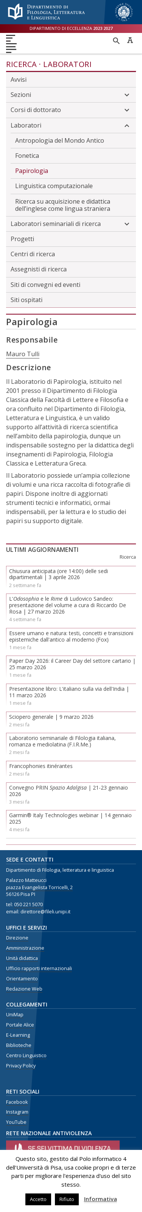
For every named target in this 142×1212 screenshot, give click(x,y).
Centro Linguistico (26, 1055)
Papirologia (31, 171)
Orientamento (22, 978)
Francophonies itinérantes (41, 766)
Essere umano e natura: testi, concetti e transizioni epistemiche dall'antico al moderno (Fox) (71, 636)
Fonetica (27, 155)
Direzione (17, 938)
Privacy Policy (21, 1065)
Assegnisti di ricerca (39, 269)
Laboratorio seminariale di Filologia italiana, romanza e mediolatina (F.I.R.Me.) (62, 741)
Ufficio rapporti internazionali (39, 968)
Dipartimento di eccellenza (71, 28)
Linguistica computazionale (54, 186)
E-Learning (18, 1035)
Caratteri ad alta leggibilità (130, 40)
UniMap (14, 1014)
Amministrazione (25, 948)
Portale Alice (20, 1025)
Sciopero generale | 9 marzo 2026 (51, 716)
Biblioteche (18, 1045)
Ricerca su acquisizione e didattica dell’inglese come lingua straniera (62, 205)
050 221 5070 (28, 904)
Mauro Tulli (22, 354)
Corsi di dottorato (71, 110)
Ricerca (21, 64)
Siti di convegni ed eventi (45, 284)
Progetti (22, 239)
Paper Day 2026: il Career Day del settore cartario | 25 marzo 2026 (72, 664)
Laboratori (67, 64)
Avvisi (19, 79)
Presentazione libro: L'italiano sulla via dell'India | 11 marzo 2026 (69, 692)
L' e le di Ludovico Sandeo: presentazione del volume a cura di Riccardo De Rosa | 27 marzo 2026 (67, 605)
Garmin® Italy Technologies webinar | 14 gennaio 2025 (70, 818)
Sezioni (71, 95)
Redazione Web (24, 989)
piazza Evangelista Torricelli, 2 (39, 887)
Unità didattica (22, 958)
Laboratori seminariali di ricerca (71, 224)
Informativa (100, 1199)
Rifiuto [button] (66, 1199)
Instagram (17, 1112)
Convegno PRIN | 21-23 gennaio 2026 (68, 791)
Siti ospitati (26, 300)
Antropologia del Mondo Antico (59, 140)
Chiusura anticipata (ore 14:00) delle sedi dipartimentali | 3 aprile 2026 (58, 574)
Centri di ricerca (33, 254)
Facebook (17, 1102)
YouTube (16, 1122)
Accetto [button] (38, 1199)
